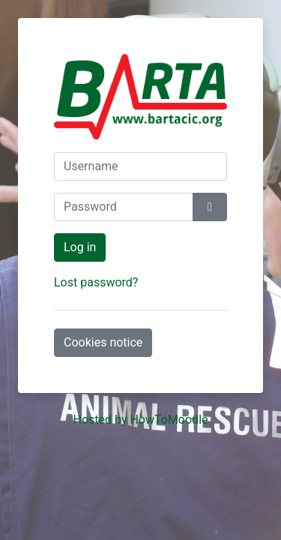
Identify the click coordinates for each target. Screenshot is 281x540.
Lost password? (96, 282)
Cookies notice (103, 342)
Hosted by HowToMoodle (140, 419)
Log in (80, 247)
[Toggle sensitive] (210, 207)
